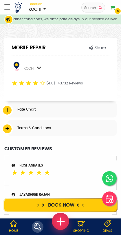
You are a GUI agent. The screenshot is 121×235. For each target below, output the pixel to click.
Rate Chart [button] (26, 109)
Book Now (60, 204)
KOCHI (37, 7)
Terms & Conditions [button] (34, 128)
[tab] (62, 109)
